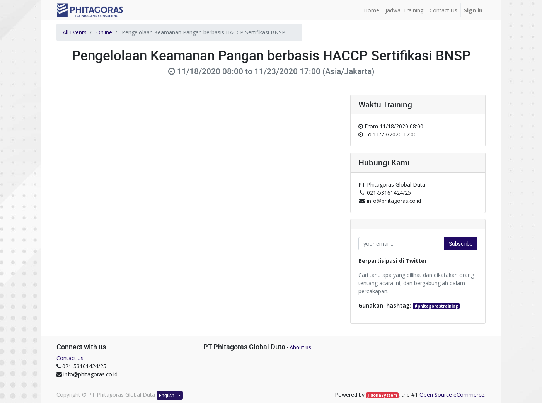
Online (104, 32)
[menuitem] (371, 10)
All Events (75, 32)
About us (300, 347)
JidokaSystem (382, 395)
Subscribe (460, 243)
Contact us (70, 358)
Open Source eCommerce (451, 394)
